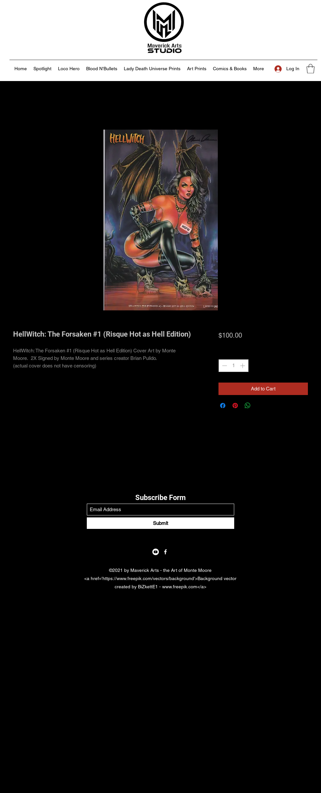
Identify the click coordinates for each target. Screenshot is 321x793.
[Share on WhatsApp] (248, 405)
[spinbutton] (233, 366)
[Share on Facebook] (223, 405)
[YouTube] (155, 552)
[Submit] (160, 523)
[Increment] (243, 366)
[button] (310, 68)
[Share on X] (260, 405)
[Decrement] (223, 366)
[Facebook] (165, 552)
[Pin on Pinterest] (235, 405)
